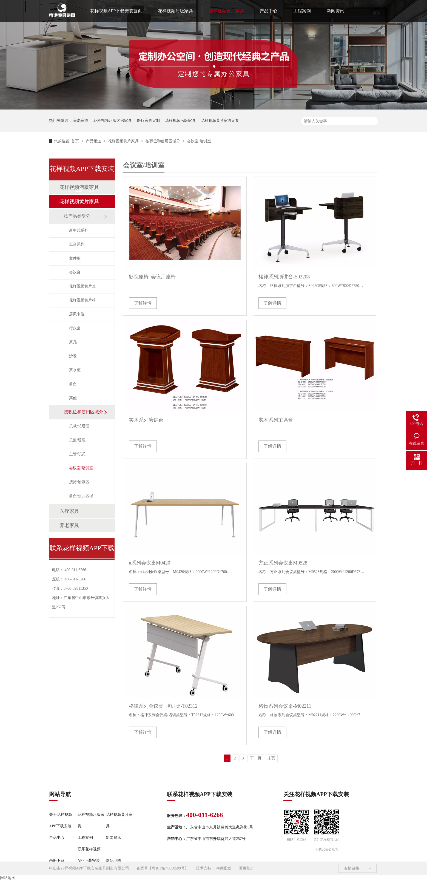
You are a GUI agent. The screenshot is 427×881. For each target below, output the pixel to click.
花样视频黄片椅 (82, 300)
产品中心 (268, 10)
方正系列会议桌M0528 (282, 563)
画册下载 (56, 861)
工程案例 (302, 10)
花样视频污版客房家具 (112, 121)
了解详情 (143, 303)
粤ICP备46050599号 (168, 868)
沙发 (73, 356)
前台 (73, 384)
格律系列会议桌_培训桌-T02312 (163, 706)
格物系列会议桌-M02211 (284, 706)
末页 (271, 758)
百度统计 (246, 868)
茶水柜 (75, 370)
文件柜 (75, 258)
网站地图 (113, 861)
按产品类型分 (77, 216)
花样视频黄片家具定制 (220, 121)
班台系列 (76, 244)
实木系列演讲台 (146, 420)
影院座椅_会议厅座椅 (152, 277)
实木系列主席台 (275, 420)
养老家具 (81, 121)
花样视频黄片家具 (226, 10)
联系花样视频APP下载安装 (89, 855)
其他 (73, 398)
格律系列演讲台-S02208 (284, 277)
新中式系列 (78, 230)
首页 (75, 141)
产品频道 (94, 141)
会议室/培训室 (199, 141)
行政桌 (75, 328)
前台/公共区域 (81, 496)
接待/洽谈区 (79, 482)
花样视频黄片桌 (82, 286)
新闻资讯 (335, 10)
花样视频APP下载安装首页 (116, 10)
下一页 (255, 758)
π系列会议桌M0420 (149, 563)
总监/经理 (77, 440)
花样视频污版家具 (175, 10)
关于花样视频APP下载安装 (60, 820)
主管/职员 (77, 454)
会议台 (75, 272)
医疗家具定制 (148, 121)
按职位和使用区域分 (163, 141)
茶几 (73, 342)
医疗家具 (69, 511)
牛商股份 (224, 868)
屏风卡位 (76, 314)
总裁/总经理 (79, 426)
